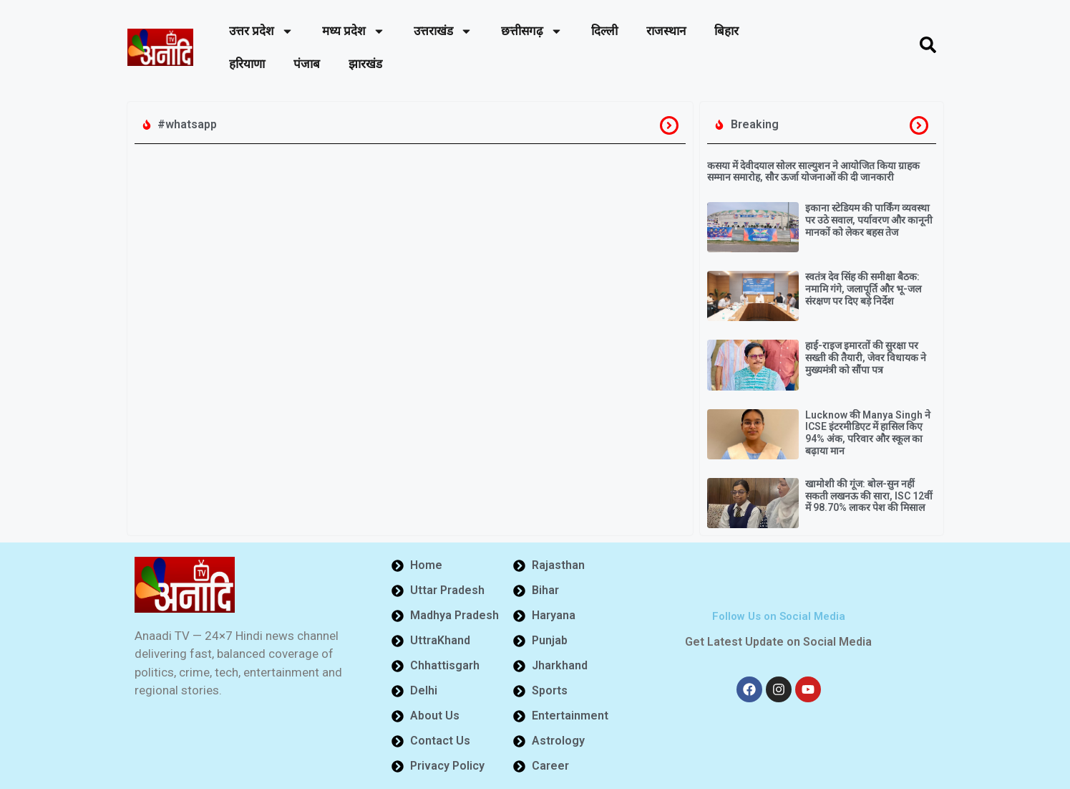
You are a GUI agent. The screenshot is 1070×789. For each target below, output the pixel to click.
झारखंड (365, 64)
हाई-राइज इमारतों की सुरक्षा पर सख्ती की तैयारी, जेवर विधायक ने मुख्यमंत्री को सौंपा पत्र (865, 358)
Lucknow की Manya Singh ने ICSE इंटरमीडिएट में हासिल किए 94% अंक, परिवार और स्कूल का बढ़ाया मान (867, 432)
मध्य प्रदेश (353, 31)
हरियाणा (247, 64)
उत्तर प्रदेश (261, 31)
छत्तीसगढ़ (532, 31)
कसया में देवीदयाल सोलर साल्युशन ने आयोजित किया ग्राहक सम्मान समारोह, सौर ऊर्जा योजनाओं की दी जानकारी (813, 171)
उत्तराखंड (443, 31)
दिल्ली (604, 31)
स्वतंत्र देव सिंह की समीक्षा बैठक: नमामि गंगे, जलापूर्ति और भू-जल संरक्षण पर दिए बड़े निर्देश (863, 289)
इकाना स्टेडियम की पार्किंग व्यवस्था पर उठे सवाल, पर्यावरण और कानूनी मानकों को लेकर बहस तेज (869, 220)
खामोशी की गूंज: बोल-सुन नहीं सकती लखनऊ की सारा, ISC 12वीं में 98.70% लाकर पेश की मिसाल (869, 496)
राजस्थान (666, 31)
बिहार (726, 31)
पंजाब (306, 64)
